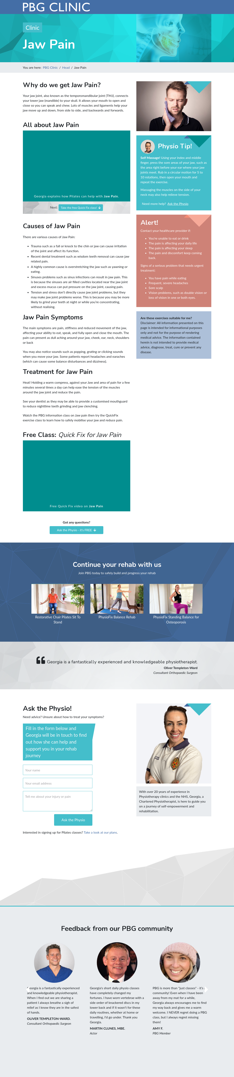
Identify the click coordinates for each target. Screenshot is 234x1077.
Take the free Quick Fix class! (81, 207)
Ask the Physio (177, 204)
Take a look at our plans (100, 832)
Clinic (33, 27)
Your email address (38, 783)
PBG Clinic (50, 67)
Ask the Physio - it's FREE (76, 530)
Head (66, 67)
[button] (27, 989)
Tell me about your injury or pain (48, 796)
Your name (32, 770)
